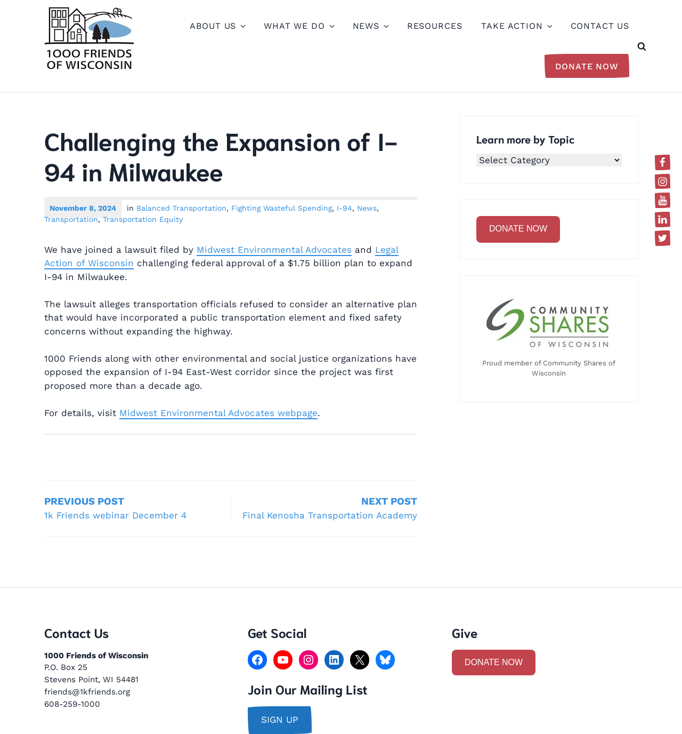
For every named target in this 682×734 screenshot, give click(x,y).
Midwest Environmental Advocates (274, 249)
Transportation (71, 219)
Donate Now (587, 66)
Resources (434, 26)
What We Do (299, 26)
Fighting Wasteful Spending (281, 208)
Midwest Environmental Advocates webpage (218, 413)
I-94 (344, 208)
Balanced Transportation (181, 208)
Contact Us (600, 26)
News (370, 26)
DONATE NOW (518, 228)
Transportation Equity (143, 219)
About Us (217, 26)
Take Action (516, 26)
